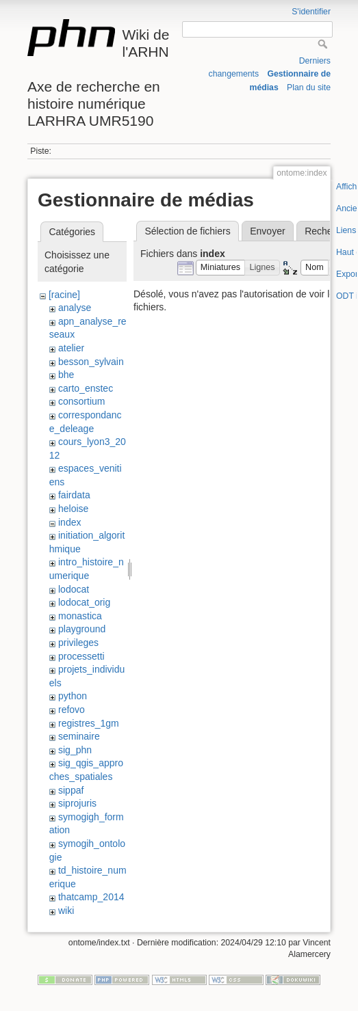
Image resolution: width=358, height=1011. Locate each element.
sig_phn (75, 749)
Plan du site (309, 87)
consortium (81, 401)
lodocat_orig (84, 602)
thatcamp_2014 (91, 896)
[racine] (64, 294)
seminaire (79, 736)
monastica (80, 615)
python (72, 695)
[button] (221, 267)
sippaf (71, 790)
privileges (78, 642)
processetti (81, 656)
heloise (73, 508)
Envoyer (267, 231)
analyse (74, 307)
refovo (71, 709)
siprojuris (77, 803)
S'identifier (311, 11)
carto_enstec (85, 388)
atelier (71, 347)
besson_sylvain (91, 361)
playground (81, 628)
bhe (66, 374)
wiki (66, 910)
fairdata (74, 494)
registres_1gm (88, 723)
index (69, 522)
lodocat (73, 589)
